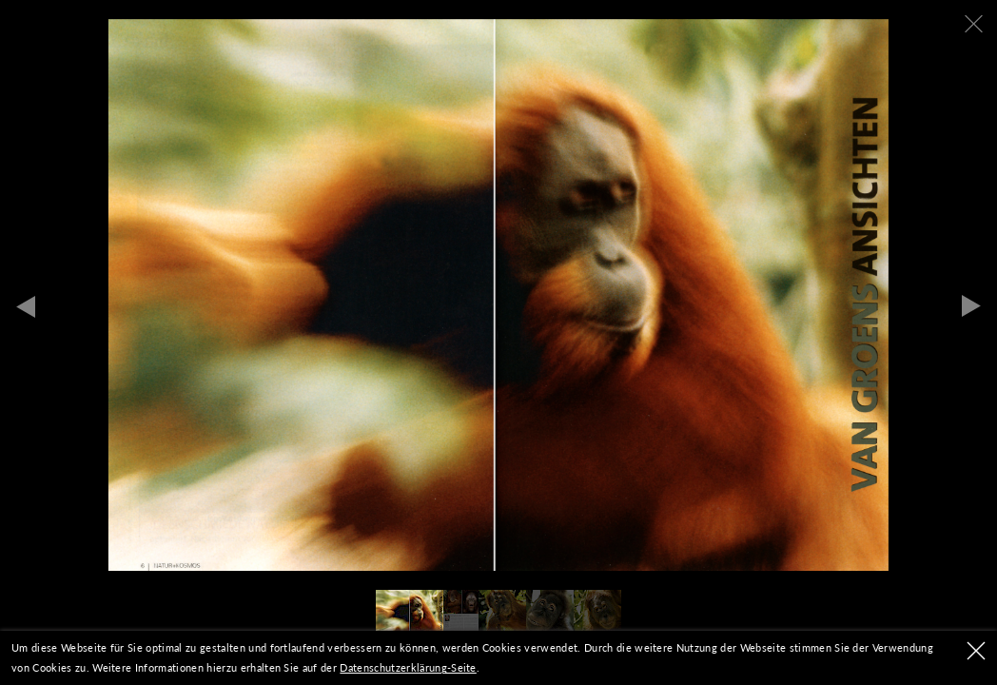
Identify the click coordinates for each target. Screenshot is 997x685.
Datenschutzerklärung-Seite (408, 667)
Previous (25, 306)
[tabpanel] (498, 295)
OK (976, 650)
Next (971, 306)
